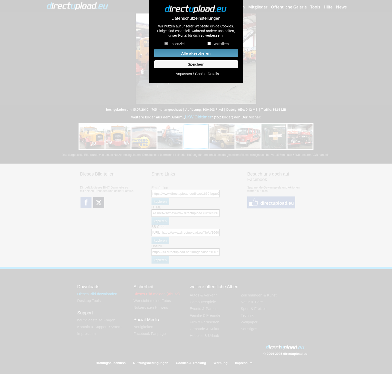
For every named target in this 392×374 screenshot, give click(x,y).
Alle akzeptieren (196, 53)
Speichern (196, 64)
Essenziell (177, 44)
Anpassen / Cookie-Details (197, 74)
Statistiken (220, 44)
